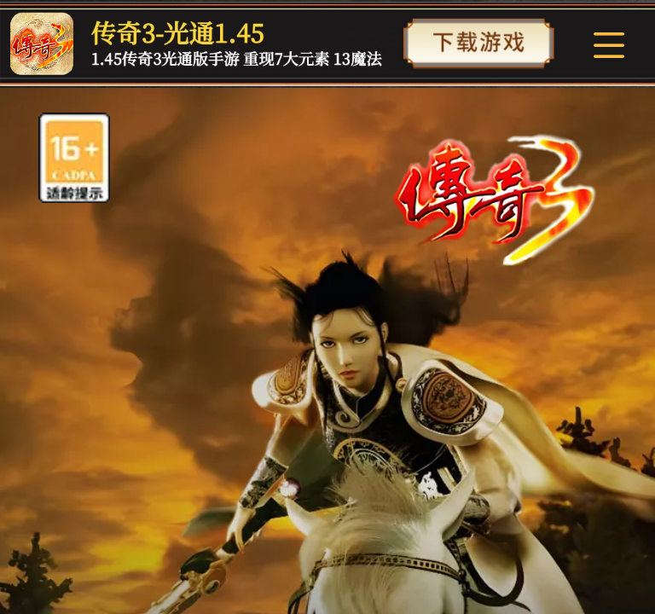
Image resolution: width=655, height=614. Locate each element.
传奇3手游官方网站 (430, 43)
